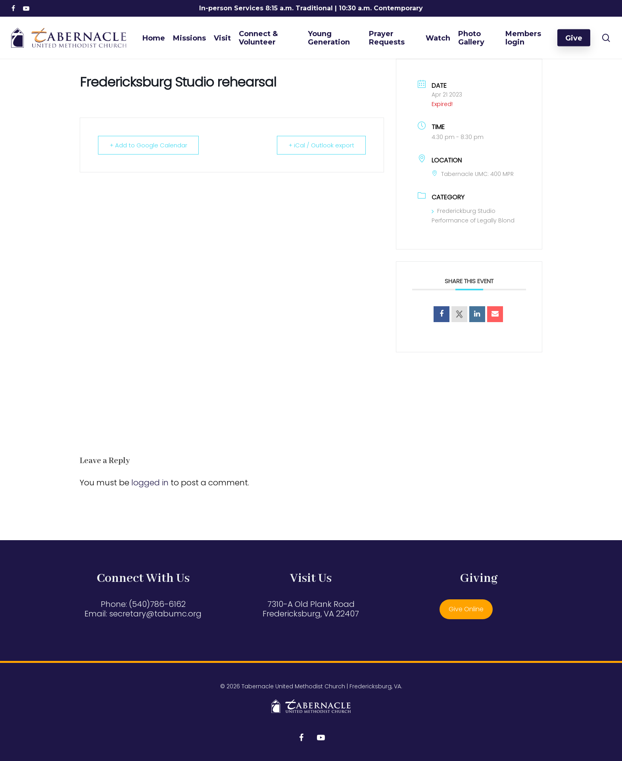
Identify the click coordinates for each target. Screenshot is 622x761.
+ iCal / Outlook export (321, 145)
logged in (150, 482)
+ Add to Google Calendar (148, 145)
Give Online (466, 609)
